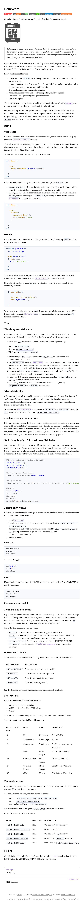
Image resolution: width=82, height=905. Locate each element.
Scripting (14, 690)
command (45, 644)
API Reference (10, 899)
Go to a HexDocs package (58, 899)
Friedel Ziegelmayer (68, 895)
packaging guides (56, 434)
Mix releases (25, 63)
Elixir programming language (42, 895)
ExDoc (19, 895)
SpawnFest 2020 (44, 49)
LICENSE (22, 859)
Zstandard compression (18, 90)
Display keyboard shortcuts (26, 899)
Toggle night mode (42, 899)
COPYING (34, 859)
